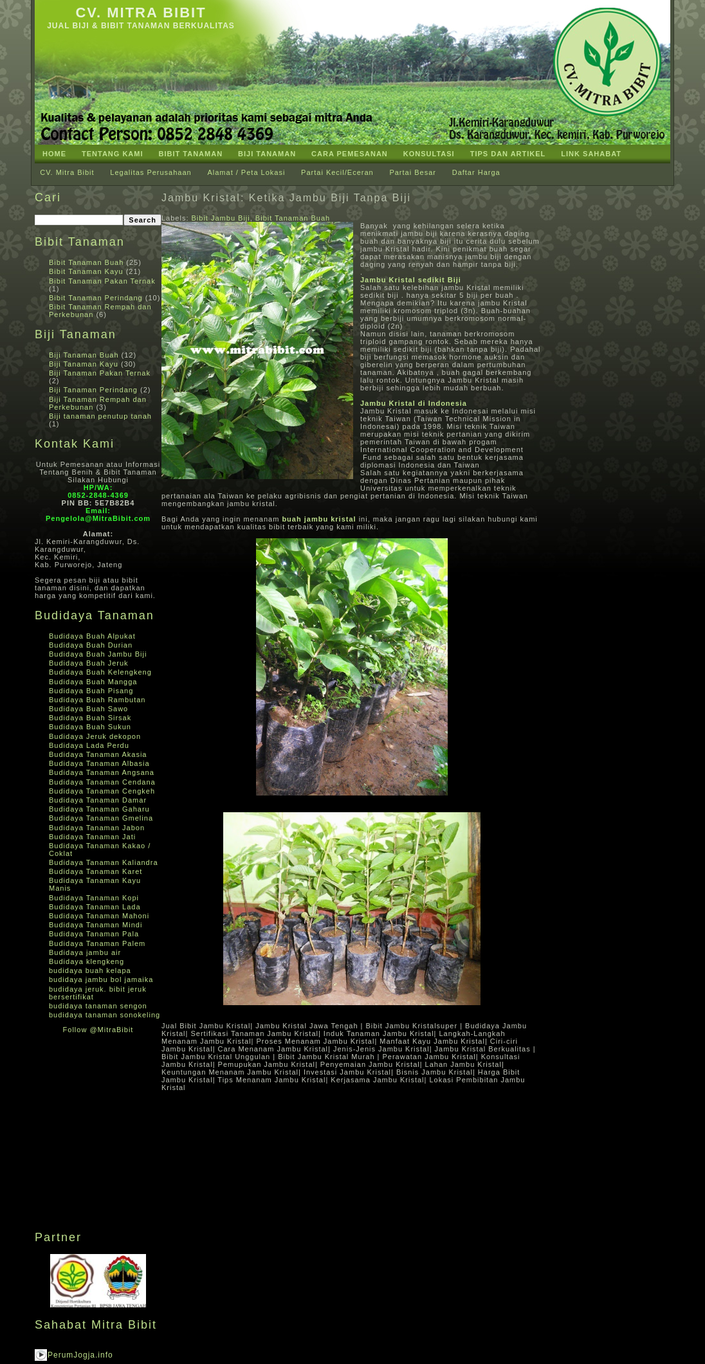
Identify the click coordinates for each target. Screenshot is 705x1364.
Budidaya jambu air (85, 952)
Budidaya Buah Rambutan (97, 700)
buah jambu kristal (319, 519)
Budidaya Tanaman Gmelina (101, 818)
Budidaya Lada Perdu (89, 745)
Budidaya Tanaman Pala (94, 934)
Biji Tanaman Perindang (93, 390)
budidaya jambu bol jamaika (101, 979)
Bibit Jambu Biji (221, 218)
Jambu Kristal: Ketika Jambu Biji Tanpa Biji (286, 197)
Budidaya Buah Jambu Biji (98, 654)
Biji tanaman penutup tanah (100, 416)
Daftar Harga (476, 172)
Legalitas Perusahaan (150, 172)
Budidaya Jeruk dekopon (95, 736)
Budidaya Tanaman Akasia (98, 754)
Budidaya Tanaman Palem (97, 943)
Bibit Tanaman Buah (86, 262)
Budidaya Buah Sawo (88, 709)
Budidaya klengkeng (86, 961)
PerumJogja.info (80, 1354)
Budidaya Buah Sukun (90, 727)
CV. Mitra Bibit (140, 13)
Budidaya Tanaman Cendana (102, 782)
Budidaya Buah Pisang (91, 691)
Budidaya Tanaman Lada (95, 907)
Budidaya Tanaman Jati (92, 837)
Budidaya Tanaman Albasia (99, 763)
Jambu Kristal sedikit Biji (410, 280)
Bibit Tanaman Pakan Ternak (102, 281)
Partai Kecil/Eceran (337, 172)
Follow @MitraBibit (98, 1029)
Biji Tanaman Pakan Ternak (100, 373)
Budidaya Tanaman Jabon (97, 828)
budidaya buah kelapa (90, 970)
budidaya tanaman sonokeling (104, 1015)
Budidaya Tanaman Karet (95, 871)
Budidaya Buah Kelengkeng (100, 672)
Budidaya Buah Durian (91, 645)
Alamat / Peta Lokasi (246, 172)
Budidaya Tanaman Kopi (94, 898)
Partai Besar (412, 172)
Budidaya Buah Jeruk (89, 663)
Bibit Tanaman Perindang (96, 298)
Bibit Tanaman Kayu (86, 271)
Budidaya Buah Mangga (93, 682)
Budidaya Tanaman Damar (98, 800)
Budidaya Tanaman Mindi (95, 925)
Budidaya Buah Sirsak (90, 718)
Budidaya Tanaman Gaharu (99, 809)
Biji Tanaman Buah (84, 355)
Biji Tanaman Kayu (83, 364)
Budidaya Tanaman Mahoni (99, 916)
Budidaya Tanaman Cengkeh (102, 791)
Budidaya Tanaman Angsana (101, 772)
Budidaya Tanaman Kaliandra (103, 862)
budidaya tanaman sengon (98, 1006)
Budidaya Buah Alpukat (92, 636)
